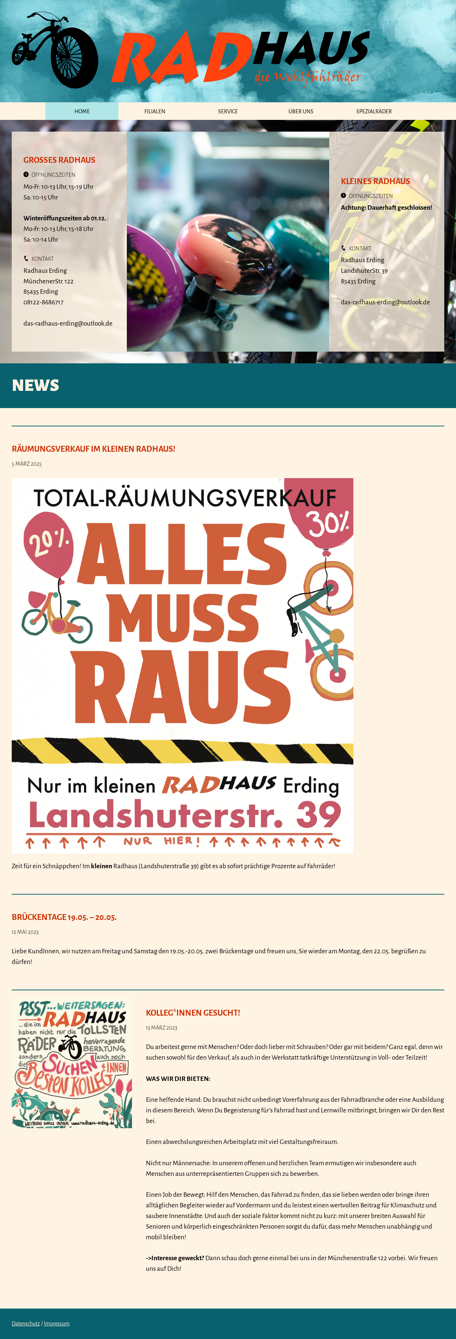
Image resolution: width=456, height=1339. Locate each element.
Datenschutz (26, 1324)
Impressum (57, 1324)
